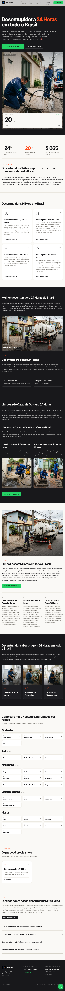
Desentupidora (14, 2)
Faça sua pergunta (10, 917)
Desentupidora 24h (40, 2)
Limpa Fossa (30, 2)
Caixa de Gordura (23, 2)
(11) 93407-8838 (34, 46)
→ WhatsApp (27, 972)
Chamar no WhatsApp (13, 46)
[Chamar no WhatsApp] (60, 986)
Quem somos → (49, 974)
